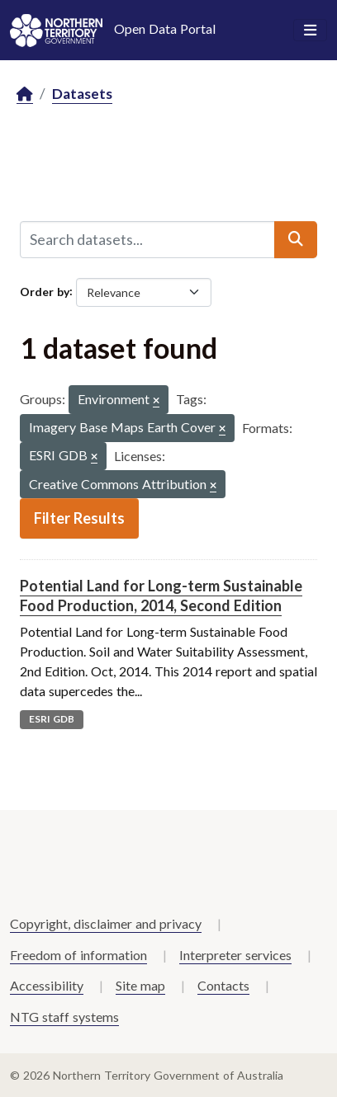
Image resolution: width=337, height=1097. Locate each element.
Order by (44, 291)
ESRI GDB (51, 719)
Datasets (82, 93)
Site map (140, 985)
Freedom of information (78, 955)
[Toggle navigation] (310, 30)
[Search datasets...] (147, 239)
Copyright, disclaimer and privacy (106, 923)
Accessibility (46, 985)
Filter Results (79, 518)
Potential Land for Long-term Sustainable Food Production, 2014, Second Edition (161, 595)
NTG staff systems (64, 1016)
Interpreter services (235, 955)
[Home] (25, 94)
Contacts (223, 985)
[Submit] (295, 239)
